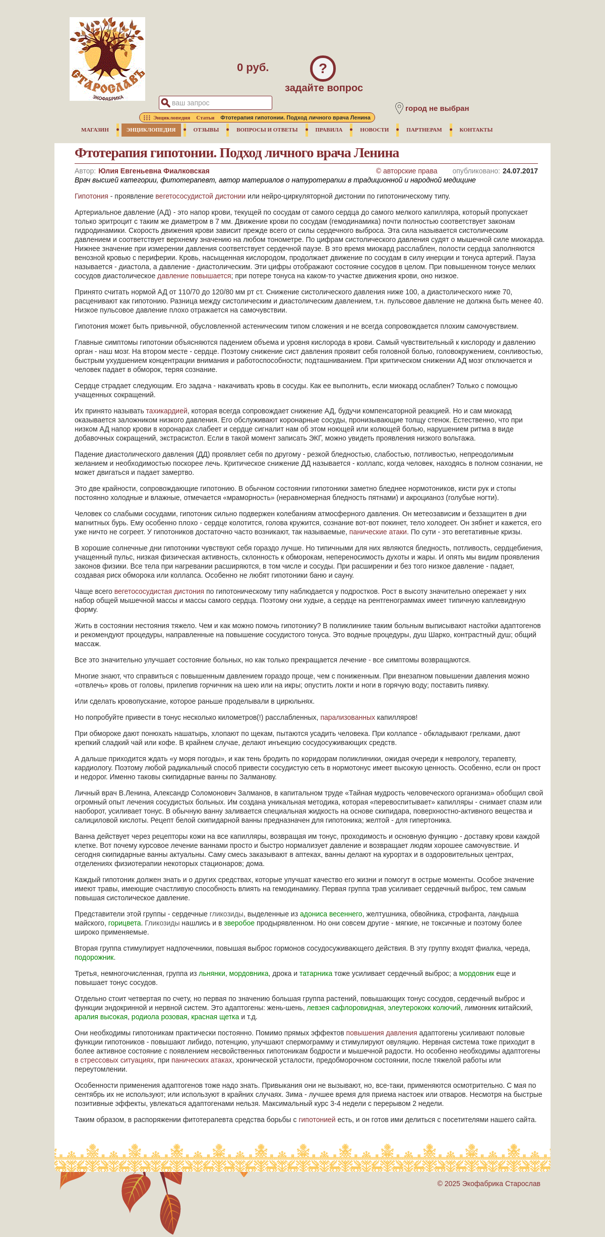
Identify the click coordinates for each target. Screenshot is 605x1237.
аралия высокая (101, 1017)
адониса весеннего (331, 914)
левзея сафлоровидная (345, 1008)
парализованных (347, 717)
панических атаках (201, 1060)
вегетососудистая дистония (159, 591)
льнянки (212, 973)
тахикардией (167, 411)
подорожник (94, 957)
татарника (315, 973)
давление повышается (194, 276)
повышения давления (381, 1033)
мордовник (476, 973)
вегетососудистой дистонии (200, 196)
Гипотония (91, 196)
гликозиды (227, 914)
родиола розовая (160, 1017)
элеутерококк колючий (424, 1008)
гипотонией (316, 1120)
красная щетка (215, 1017)
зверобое (239, 923)
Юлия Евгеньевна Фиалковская (153, 171)
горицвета (124, 923)
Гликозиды (162, 923)
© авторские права (407, 171)
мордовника (249, 973)
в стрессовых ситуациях (114, 1060)
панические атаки (378, 532)
